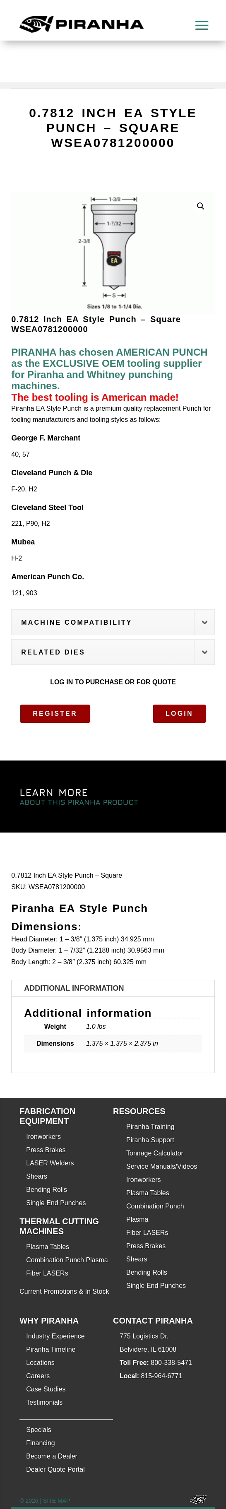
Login (179, 713)
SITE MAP (56, 1500)
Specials (38, 1429)
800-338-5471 (171, 1362)
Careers (38, 1375)
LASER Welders (50, 1163)
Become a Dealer (51, 1456)
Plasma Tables (47, 1246)
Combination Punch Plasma (67, 1260)
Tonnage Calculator (154, 1153)
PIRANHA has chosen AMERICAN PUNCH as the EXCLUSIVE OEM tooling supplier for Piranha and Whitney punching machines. (109, 369)
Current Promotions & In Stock (64, 1291)
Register (55, 713)
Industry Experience (55, 1336)
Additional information (74, 988)
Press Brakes (45, 1149)
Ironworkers (43, 1136)
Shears (36, 1176)
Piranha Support (150, 1139)
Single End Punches (56, 1202)
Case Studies (45, 1389)
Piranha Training (150, 1126)
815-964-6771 (162, 1375)
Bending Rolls (46, 1189)
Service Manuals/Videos (161, 1166)
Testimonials (44, 1402)
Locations (40, 1362)
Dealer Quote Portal (55, 1469)
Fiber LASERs (47, 1273)
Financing (40, 1442)
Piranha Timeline (50, 1349)
